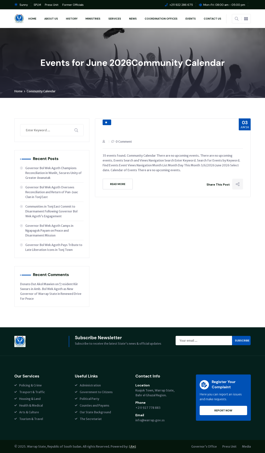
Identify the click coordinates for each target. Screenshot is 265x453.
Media (246, 446)
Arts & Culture (29, 412)
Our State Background (95, 412)
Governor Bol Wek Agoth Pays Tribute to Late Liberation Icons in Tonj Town (53, 247)
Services (114, 18)
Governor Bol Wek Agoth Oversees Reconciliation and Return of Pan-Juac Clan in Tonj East (51, 192)
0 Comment (124, 141)
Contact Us (212, 18)
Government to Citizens (96, 392)
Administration (90, 385)
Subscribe (242, 340)
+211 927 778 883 (148, 408)
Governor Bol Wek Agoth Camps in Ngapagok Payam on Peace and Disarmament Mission (49, 230)
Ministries (92, 18)
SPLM (37, 5)
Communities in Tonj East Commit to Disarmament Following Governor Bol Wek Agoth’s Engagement (51, 211)
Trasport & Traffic (32, 392)
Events (190, 18)
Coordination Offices (161, 18)
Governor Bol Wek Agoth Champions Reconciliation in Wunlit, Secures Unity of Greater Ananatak (53, 173)
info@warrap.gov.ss (150, 420)
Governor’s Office (204, 446)
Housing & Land (30, 399)
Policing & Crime (30, 385)
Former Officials (73, 5)
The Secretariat (91, 419)
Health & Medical (31, 405)
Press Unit (51, 5)
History (71, 18)
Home (32, 18)
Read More (117, 184)
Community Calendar (41, 91)
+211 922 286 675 (181, 5)
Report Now (223, 410)
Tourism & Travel (31, 419)
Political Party (89, 399)
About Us (51, 18)
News (133, 18)
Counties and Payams (94, 405)
